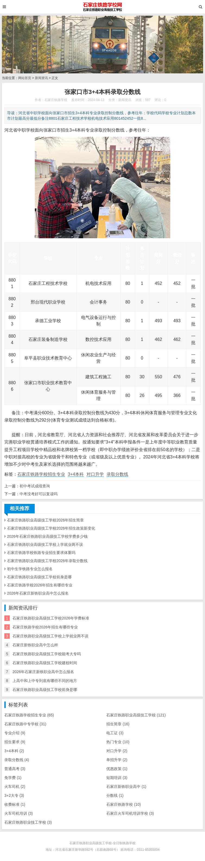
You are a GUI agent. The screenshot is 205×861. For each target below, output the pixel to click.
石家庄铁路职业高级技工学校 (136, 715)
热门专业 (117, 742)
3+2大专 (14, 795)
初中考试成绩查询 (35, 486)
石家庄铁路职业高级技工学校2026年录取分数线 (47, 561)
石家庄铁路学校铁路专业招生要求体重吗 (41, 552)
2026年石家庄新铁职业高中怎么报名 (38, 593)
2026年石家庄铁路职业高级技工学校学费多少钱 (47, 536)
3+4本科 (76, 474)
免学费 (12, 777)
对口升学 (95, 474)
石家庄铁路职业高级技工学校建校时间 (44, 663)
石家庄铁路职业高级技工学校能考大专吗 (46, 654)
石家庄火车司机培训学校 (130, 813)
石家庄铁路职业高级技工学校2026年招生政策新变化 (51, 528)
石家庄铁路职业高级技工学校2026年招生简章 (45, 520)
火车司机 (14, 786)
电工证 (114, 733)
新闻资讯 (41, 78)
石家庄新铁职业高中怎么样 (35, 645)
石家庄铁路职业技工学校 (28, 822)
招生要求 (14, 742)
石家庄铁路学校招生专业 (41, 474)
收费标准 (14, 804)
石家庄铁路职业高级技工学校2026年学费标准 (50, 618)
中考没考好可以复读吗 (38, 494)
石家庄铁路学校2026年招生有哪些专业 (39, 585)
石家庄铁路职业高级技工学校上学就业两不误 (45, 544)
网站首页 (24, 78)
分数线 (114, 795)
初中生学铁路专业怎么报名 (30, 569)
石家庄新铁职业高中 (126, 786)
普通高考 (14, 769)
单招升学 (116, 760)
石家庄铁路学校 (123, 804)
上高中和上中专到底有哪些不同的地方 (44, 681)
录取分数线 (117, 474)
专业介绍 (14, 733)
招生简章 (117, 724)
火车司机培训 (18, 813)
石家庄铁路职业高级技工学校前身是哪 (39, 577)
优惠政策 (116, 769)
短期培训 (116, 777)
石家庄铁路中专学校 (25, 724)
